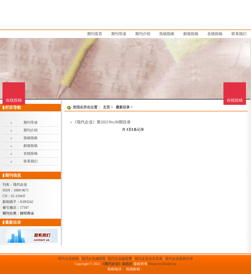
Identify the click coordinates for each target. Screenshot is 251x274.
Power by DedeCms (162, 264)
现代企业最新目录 (179, 258)
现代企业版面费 (119, 258)
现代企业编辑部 (93, 258)
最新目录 (123, 107)
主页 (106, 107)
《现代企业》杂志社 (117, 264)
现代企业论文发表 (149, 258)
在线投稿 (235, 100)
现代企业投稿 (68, 258)
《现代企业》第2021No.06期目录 (102, 122)
